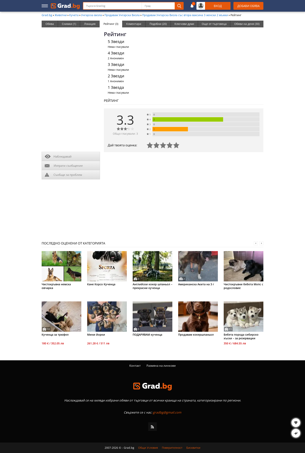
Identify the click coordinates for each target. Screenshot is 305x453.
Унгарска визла (91, 15)
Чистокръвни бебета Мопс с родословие (243, 286)
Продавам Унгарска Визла (122, 15)
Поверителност (172, 447)
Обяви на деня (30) (246, 24)
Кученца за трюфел (55, 334)
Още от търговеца (214, 24)
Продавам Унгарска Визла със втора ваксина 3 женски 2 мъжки (185, 15)
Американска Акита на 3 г (196, 284)
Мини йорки (96, 334)
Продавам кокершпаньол (196, 334)
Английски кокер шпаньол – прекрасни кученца (152, 286)
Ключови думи (184, 24)
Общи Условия (148, 447)
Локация (90, 24)
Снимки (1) (69, 24)
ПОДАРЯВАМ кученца (147, 334)
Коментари (133, 24)
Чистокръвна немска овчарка (56, 286)
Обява (50, 24)
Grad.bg (47, 15)
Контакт (135, 365)
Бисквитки (193, 447)
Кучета (74, 15)
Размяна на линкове (161, 365)
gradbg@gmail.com (167, 412)
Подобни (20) (158, 24)
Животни (61, 15)
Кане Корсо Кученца (101, 284)
